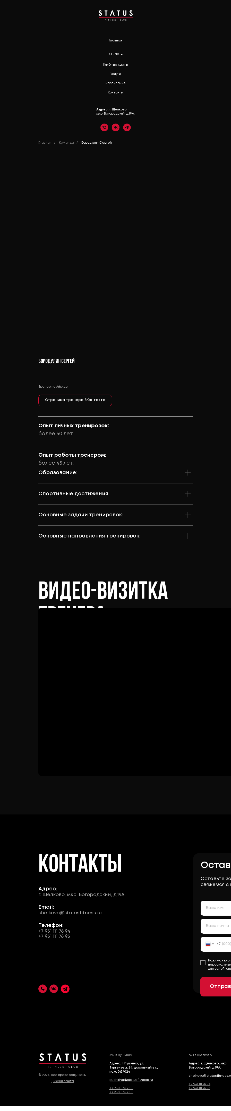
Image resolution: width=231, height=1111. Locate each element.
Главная (115, 40)
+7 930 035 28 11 (119, 1088)
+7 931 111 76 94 (52, 931)
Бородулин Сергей (96, 142)
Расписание (116, 83)
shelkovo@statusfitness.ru (67, 913)
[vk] (115, 127)
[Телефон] (104, 127)
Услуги (115, 74)
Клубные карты (115, 64)
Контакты (115, 92)
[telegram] (127, 127)
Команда (66, 142)
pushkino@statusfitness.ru (128, 1080)
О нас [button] (114, 54)
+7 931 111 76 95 (51, 936)
